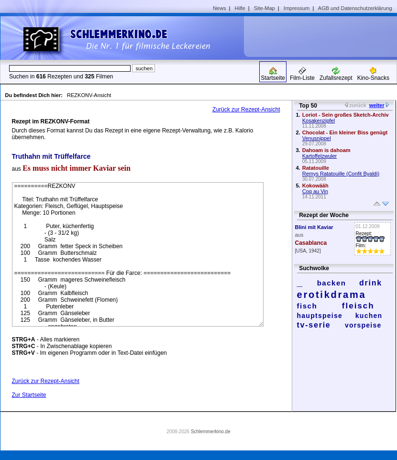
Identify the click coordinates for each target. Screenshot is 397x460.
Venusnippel (316, 138)
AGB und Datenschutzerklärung (355, 8)
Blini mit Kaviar (314, 227)
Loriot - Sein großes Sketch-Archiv (345, 115)
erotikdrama (331, 294)
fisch (307, 306)
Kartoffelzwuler (319, 156)
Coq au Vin (315, 191)
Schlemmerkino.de (211, 431)
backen (331, 283)
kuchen (369, 315)
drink (370, 283)
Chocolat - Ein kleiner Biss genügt (344, 132)
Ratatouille (315, 168)
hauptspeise (320, 315)
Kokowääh (315, 185)
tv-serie (314, 325)
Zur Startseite (29, 395)
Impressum (296, 8)
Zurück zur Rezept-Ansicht (246, 109)
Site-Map (264, 8)
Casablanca (311, 243)
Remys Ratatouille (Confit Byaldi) (340, 173)
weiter (377, 105)
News (219, 8)
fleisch (358, 305)
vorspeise (363, 325)
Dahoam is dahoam (326, 150)
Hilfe (240, 8)
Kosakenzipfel (318, 120)
